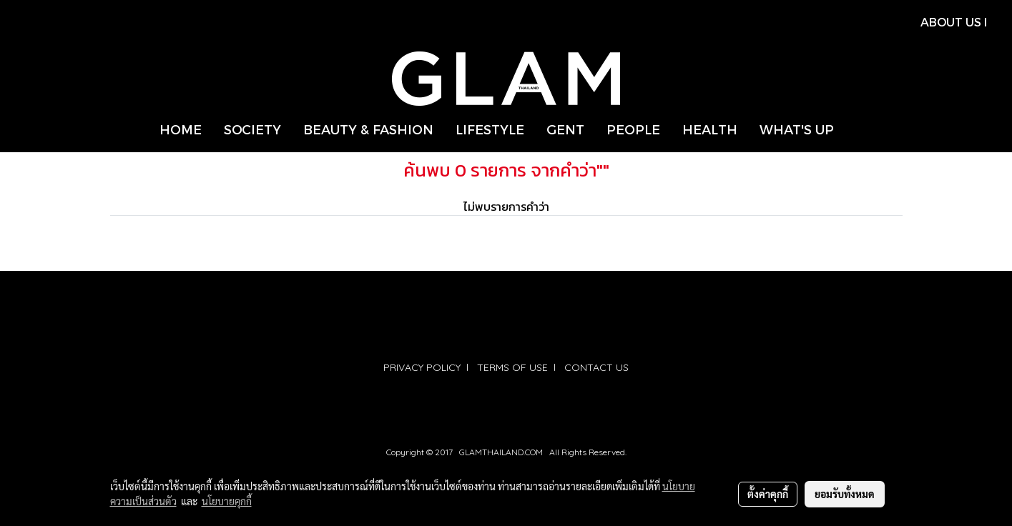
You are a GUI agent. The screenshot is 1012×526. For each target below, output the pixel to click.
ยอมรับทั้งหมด (845, 493)
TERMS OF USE (512, 367)
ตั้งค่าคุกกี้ (767, 493)
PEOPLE (633, 129)
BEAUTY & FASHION (368, 129)
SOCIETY (252, 129)
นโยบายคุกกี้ (227, 501)
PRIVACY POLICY (422, 367)
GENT (565, 129)
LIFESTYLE (490, 129)
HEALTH (709, 129)
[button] (857, 129)
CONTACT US (596, 367)
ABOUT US (950, 22)
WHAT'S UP (797, 129)
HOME (180, 129)
